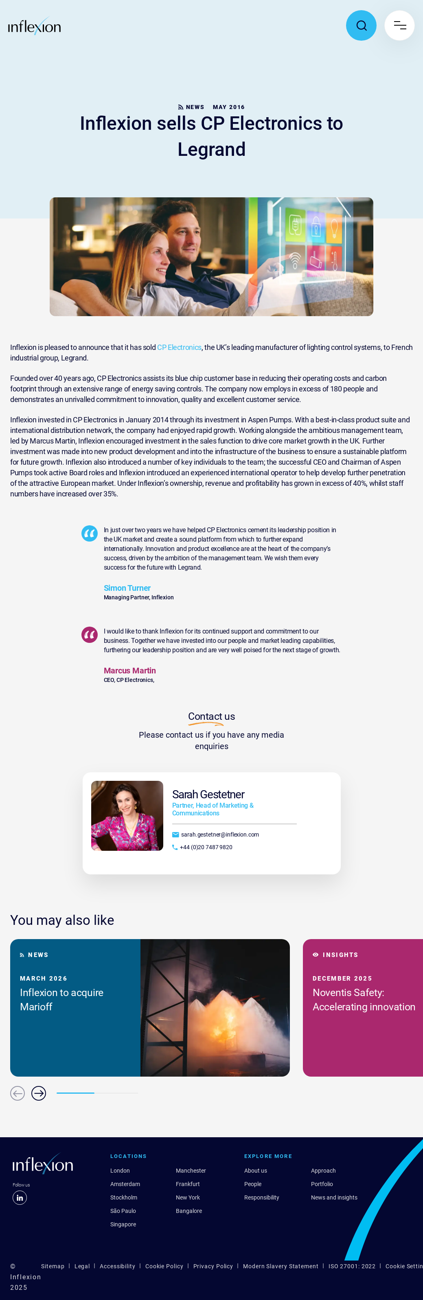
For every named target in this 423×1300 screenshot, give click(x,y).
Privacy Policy (213, 1266)
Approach (323, 1170)
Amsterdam (125, 1184)
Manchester (191, 1170)
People (252, 1184)
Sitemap (52, 1266)
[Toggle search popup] (361, 25)
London (120, 1170)
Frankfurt (188, 1184)
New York (188, 1197)
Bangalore (189, 1211)
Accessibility (118, 1266)
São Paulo (123, 1211)
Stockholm (123, 1197)
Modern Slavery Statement (281, 1266)
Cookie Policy (164, 1266)
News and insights (334, 1197)
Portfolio (322, 1184)
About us (255, 1170)
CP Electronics (179, 347)
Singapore (123, 1224)
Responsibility (261, 1197)
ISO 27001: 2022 (352, 1266)
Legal (82, 1266)
